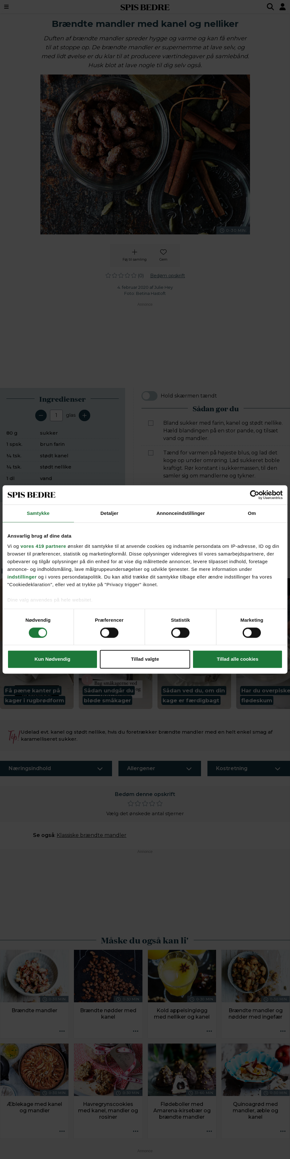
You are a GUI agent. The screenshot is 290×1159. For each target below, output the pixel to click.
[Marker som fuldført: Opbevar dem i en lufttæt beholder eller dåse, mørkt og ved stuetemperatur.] (150, 542)
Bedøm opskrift (167, 276)
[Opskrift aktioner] (61, 1031)
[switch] (149, 396)
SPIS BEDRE (145, 7)
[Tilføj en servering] (84, 415)
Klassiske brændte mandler (91, 835)
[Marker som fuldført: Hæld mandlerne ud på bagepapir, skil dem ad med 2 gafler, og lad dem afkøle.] (150, 520)
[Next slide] (281, 638)
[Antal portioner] (56, 415)
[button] (37, 643)
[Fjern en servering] (41, 415)
